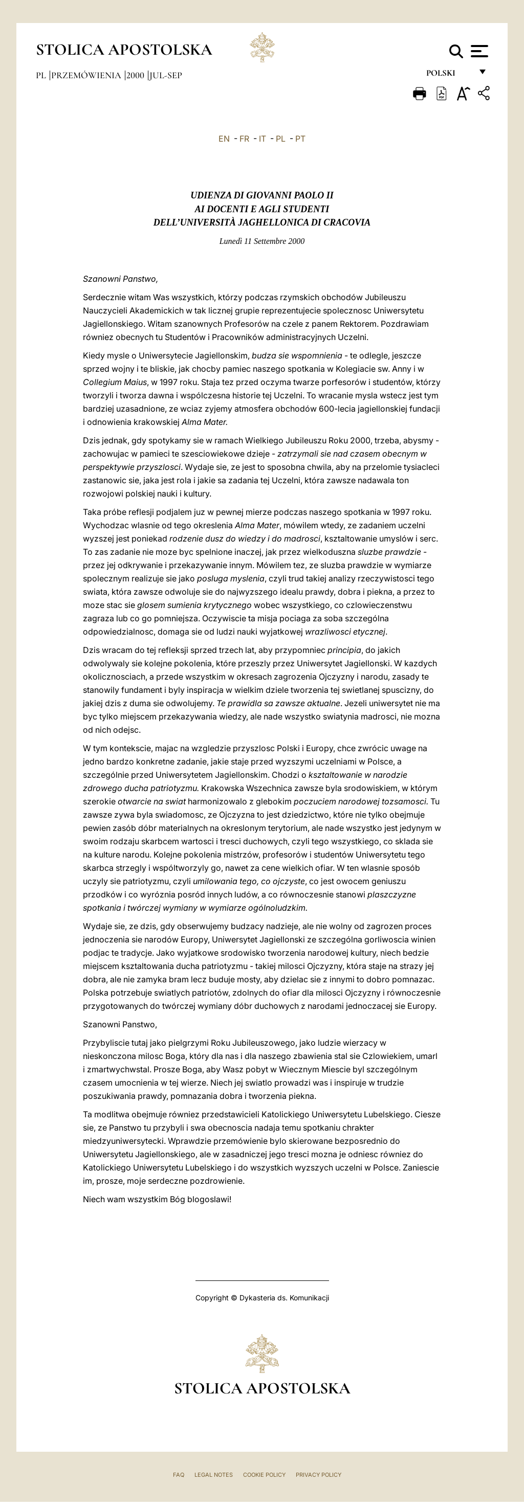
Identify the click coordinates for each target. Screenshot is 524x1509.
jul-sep (165, 75)
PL (281, 138)
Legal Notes (213, 1474)
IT (262, 138)
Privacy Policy (318, 1474)
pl (42, 75)
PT (300, 138)
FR (244, 138)
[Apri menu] (478, 51)
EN (224, 138)
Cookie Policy (264, 1474)
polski (449, 75)
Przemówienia (87, 75)
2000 (136, 75)
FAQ (178, 1474)
